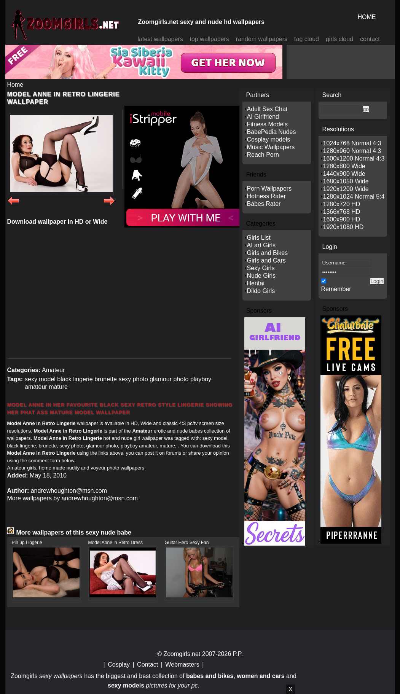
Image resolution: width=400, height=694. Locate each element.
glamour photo (169, 379)
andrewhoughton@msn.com (69, 490)
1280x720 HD (341, 204)
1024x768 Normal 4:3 (352, 143)
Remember (336, 289)
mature (58, 387)
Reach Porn (263, 154)
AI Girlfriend (263, 116)
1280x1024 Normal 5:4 (354, 196)
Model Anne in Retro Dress (115, 542)
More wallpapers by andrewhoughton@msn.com (72, 498)
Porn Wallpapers (269, 188)
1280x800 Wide (344, 166)
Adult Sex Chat (267, 109)
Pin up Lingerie (27, 542)
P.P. (238, 654)
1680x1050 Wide (346, 181)
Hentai (256, 283)
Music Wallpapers (271, 147)
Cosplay (119, 664)
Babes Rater (264, 204)
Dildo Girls (261, 291)
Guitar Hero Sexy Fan (187, 542)
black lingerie (74, 379)
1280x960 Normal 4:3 (352, 151)
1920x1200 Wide (346, 189)
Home (15, 84)
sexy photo (133, 379)
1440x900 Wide (344, 173)
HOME (367, 17)
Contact (147, 664)
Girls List (259, 237)
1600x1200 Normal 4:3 (354, 158)
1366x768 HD (341, 212)
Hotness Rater (266, 196)
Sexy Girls (261, 268)
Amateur (53, 370)
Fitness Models (267, 124)
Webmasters (182, 664)
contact (370, 39)
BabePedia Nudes (271, 132)
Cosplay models (268, 139)
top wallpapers (209, 39)
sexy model (40, 379)
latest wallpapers (160, 39)
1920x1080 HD (343, 227)
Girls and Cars (266, 260)
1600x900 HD (341, 219)
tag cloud (306, 39)
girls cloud (339, 39)
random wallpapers (261, 39)
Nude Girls (261, 275)
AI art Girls (261, 245)
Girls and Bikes (267, 253)
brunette (105, 379)
